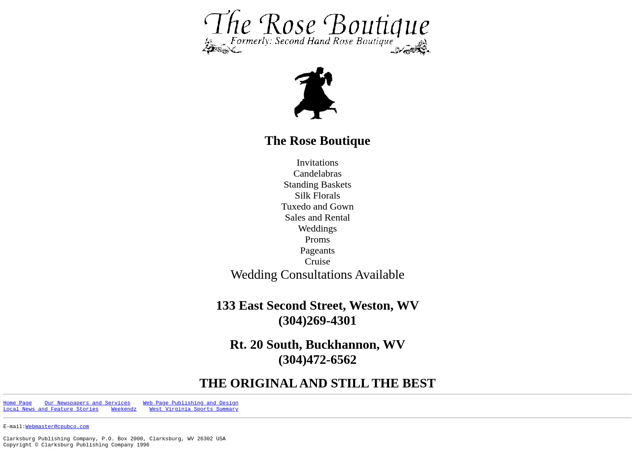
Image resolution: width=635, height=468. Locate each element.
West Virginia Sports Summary (193, 411)
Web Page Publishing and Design (190, 403)
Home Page (17, 403)
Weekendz (123, 411)
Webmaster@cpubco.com (57, 429)
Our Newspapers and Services (87, 403)
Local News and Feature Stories (51, 411)
